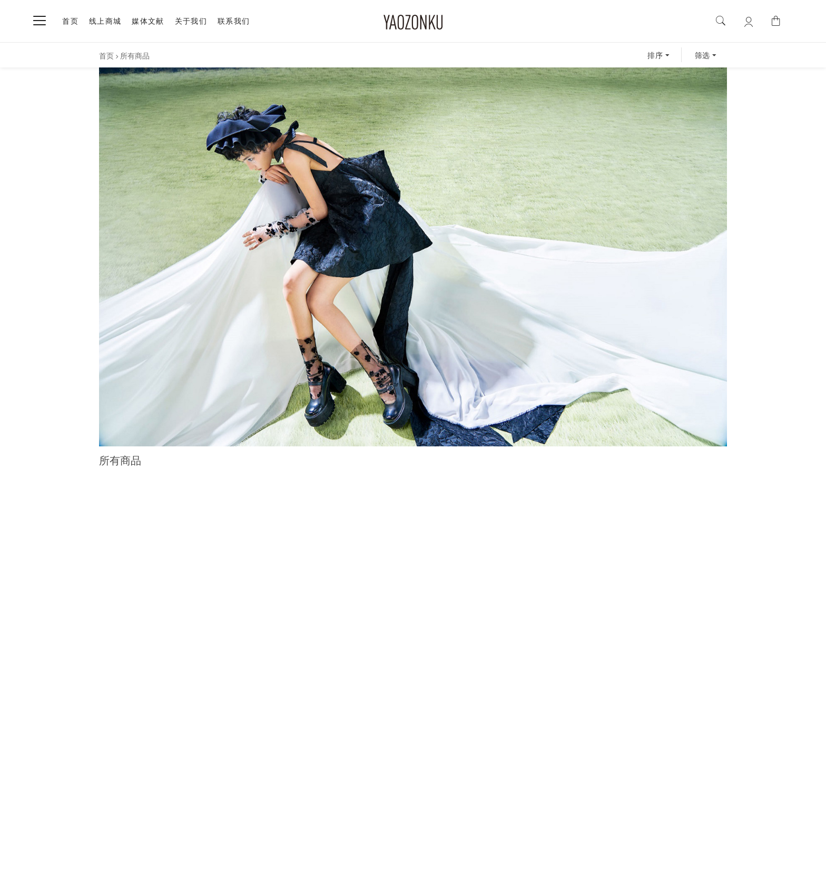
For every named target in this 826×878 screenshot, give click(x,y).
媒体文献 (148, 21)
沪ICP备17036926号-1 (353, 864)
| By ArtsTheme (478, 864)
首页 (70, 21)
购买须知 (315, 816)
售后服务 (405, 816)
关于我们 (191, 21)
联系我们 (234, 21)
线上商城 (105, 21)
